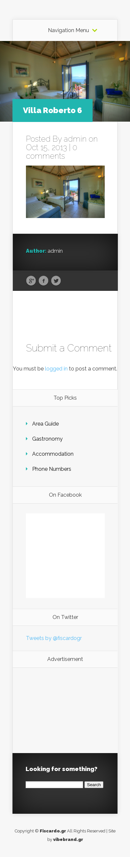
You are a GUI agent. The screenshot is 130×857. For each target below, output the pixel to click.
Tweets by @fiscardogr (54, 638)
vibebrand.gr (68, 839)
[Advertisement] (65, 710)
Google (31, 281)
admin (75, 139)
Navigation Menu (68, 30)
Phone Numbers (51, 469)
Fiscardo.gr (53, 830)
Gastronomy (47, 439)
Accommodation (53, 454)
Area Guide (45, 424)
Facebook (43, 281)
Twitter (56, 281)
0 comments (51, 152)
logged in (56, 369)
